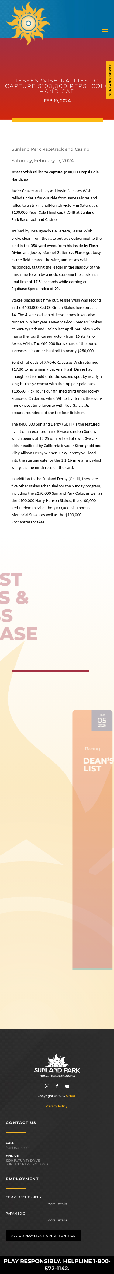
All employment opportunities (43, 1236)
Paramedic (15, 1213)
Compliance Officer (23, 1197)
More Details (57, 1204)
